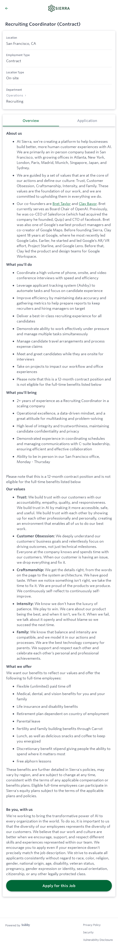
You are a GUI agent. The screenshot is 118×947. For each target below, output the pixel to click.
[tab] (31, 120)
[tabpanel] (59, 511)
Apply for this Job (59, 886)
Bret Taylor (62, 203)
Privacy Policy (92, 925)
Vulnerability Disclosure (98, 940)
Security (88, 932)
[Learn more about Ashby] (17, 925)
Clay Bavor (88, 203)
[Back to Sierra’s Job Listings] (16, 8)
